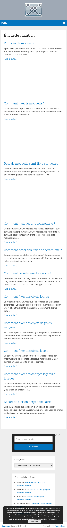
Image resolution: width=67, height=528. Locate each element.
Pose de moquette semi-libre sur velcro (31, 163)
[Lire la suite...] (10, 59)
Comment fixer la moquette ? (24, 103)
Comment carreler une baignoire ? (28, 272)
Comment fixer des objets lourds (26, 296)
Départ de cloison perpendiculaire (27, 400)
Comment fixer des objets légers (26, 349)
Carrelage (5, 524)
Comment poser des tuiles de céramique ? (33, 249)
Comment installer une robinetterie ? (29, 223)
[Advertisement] (33, 82)
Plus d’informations (50, 519)
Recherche (33, 445)
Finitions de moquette (19, 43)
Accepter (34, 522)
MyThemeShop (58, 524)
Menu (4, 23)
